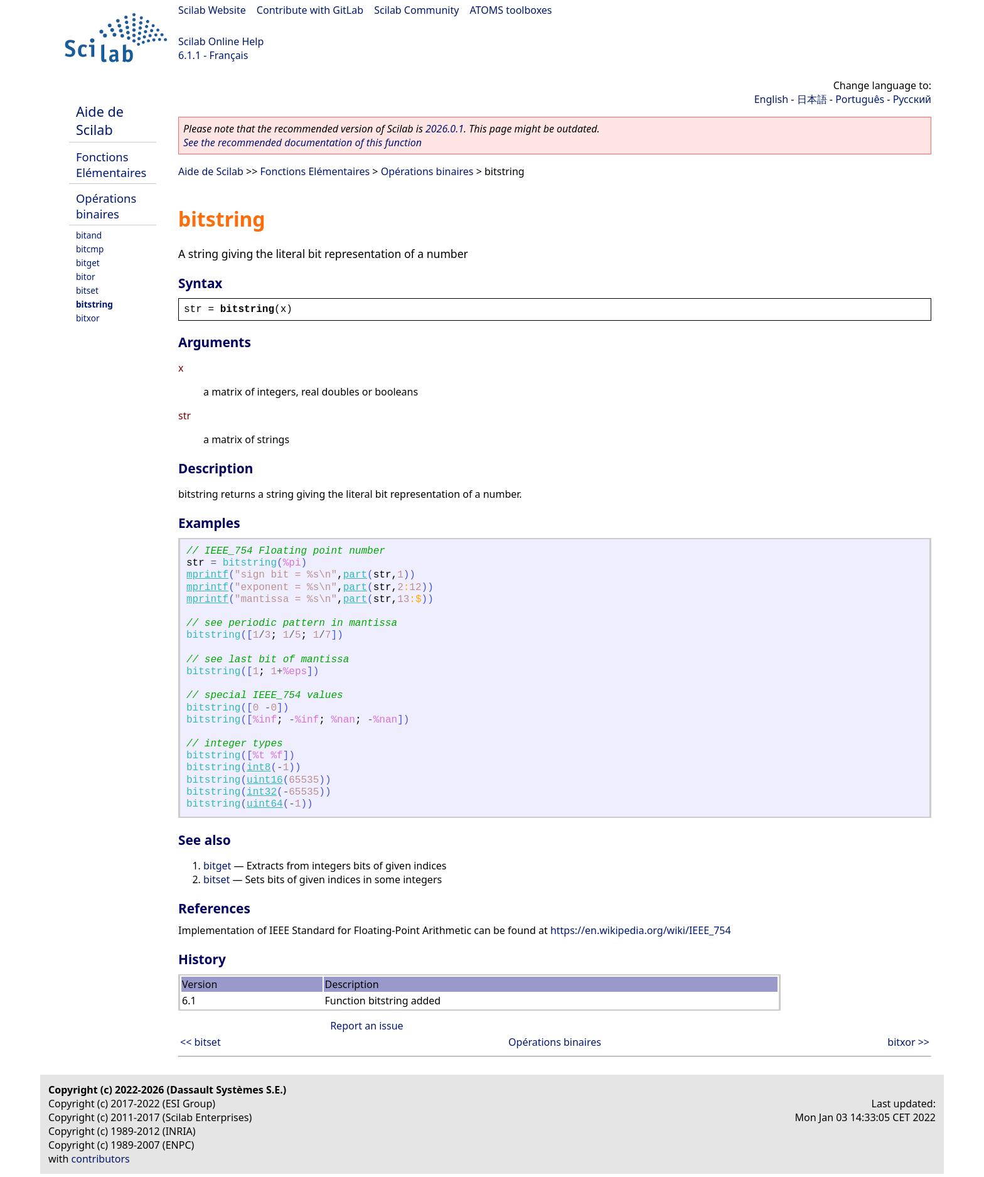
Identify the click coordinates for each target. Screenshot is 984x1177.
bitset (87, 290)
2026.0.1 (444, 129)
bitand (89, 235)
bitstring (94, 304)
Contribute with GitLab (310, 10)
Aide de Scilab (100, 120)
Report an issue (366, 1026)
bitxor (88, 318)
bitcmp (90, 249)
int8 (258, 767)
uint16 (265, 780)
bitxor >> (908, 1042)
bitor (85, 276)
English (771, 99)
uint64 (265, 804)
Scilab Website (212, 10)
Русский (912, 99)
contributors (101, 1159)
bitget (88, 263)
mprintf (207, 575)
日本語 (812, 99)
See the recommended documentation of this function (302, 142)
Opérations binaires (106, 206)
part (355, 575)
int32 (262, 792)
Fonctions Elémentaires (111, 164)
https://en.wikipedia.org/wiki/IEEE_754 (640, 930)
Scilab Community (416, 10)
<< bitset (200, 1042)
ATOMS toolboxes (511, 10)
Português (859, 99)
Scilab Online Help (221, 41)
